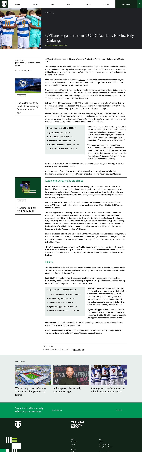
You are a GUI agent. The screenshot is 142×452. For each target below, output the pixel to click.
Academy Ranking (58, 45)
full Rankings (50, 72)
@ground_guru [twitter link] (78, 349)
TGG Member (60, 75)
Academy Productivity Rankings (89, 59)
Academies (48, 45)
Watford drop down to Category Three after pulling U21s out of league (30, 391)
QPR (65, 45)
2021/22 (82, 79)
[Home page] (4, 4)
